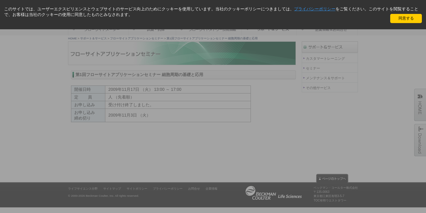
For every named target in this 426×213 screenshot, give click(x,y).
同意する (406, 18)
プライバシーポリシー (314, 9)
